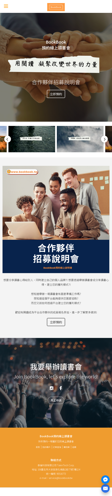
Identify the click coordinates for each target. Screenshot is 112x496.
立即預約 (56, 94)
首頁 (38, 447)
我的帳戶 (46, 447)
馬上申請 (56, 400)
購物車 (67, 447)
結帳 (74, 447)
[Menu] (6, 6)
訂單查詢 (57, 447)
